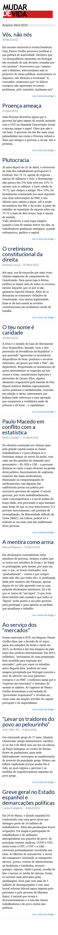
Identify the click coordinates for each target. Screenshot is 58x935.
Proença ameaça (21, 105)
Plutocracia (15, 160)
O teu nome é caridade (18, 330)
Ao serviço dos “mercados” (19, 627)
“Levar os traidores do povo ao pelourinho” (28, 721)
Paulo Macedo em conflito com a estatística (23, 426)
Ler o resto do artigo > (44, 95)
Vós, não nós (17, 34)
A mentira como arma (28, 542)
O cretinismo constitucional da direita (22, 254)
